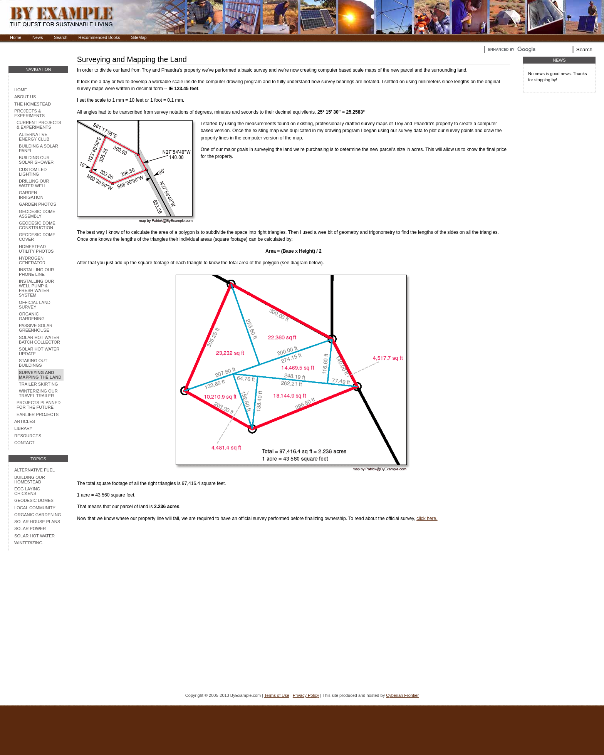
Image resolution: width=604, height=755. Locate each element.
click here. (427, 518)
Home (15, 37)
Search (60, 37)
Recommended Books (99, 37)
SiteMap (138, 37)
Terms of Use (276, 695)
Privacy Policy (306, 695)
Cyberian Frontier (402, 695)
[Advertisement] (38, 642)
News (37, 37)
